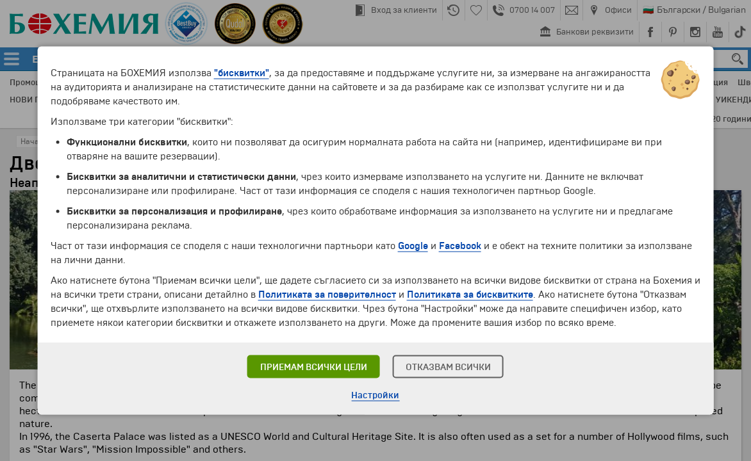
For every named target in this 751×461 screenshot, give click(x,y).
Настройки (375, 395)
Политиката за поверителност (327, 294)
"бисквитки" (241, 73)
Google (413, 246)
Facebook (460, 246)
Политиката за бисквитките (470, 294)
